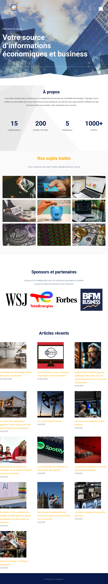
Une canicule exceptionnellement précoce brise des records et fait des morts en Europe (53, 514)
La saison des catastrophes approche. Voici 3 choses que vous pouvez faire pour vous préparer (15, 423)
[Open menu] (101, 9)
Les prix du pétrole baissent (49, 420)
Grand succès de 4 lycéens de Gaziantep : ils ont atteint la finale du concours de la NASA (16, 468)
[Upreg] (14, 9)
